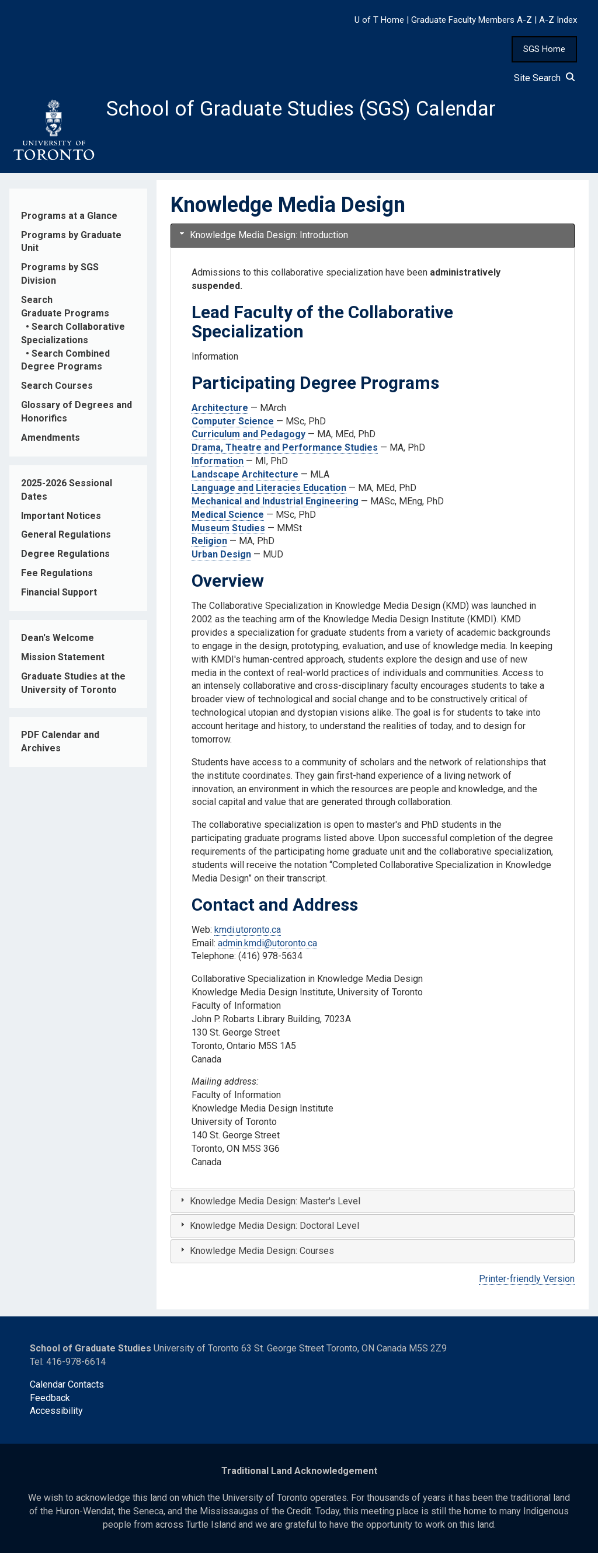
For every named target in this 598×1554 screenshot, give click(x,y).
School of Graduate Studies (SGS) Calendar (307, 109)
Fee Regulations (57, 574)
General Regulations (66, 536)
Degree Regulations (65, 555)
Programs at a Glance (69, 216)
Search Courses (57, 387)
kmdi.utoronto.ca (247, 930)
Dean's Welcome (57, 639)
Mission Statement (63, 658)
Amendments (50, 439)
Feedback (50, 1399)
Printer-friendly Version (527, 1280)
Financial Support (59, 594)
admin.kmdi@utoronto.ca (267, 944)
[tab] (373, 237)
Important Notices (61, 516)
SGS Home (544, 49)
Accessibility (56, 1412)
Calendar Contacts (67, 1385)
